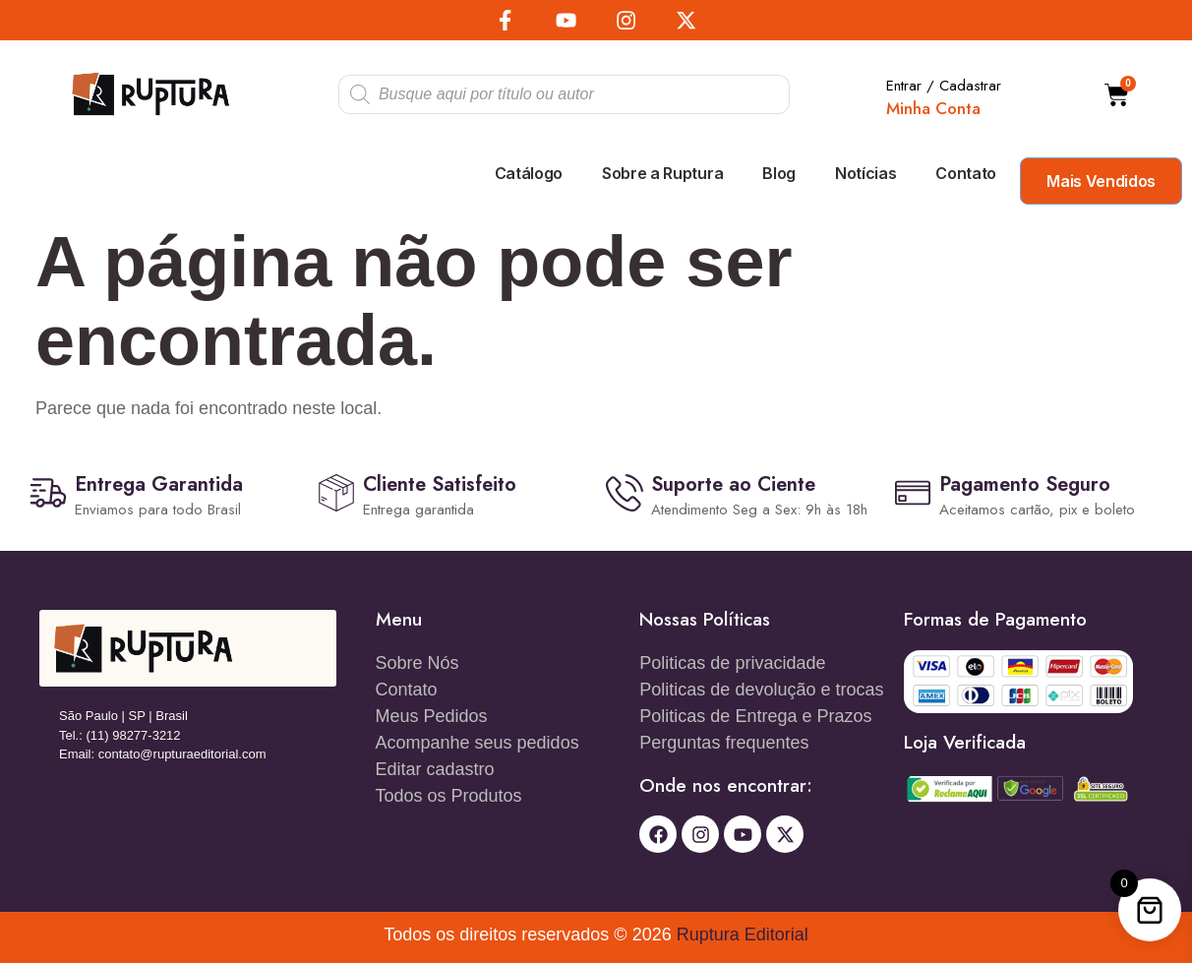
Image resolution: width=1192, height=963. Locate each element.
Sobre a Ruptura (662, 173)
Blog (779, 173)
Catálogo (529, 173)
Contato (965, 173)
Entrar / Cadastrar (943, 84)
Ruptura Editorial (742, 934)
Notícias (865, 173)
